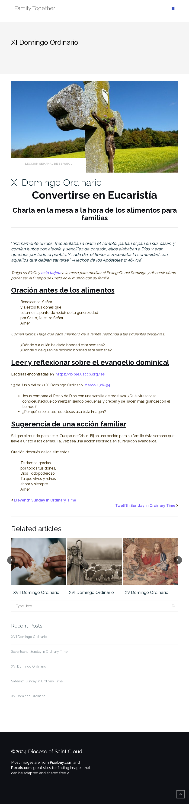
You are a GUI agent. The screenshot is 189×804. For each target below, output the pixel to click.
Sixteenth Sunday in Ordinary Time (37, 681)
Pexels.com (21, 768)
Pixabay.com (61, 762)
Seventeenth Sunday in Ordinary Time (39, 651)
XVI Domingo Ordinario (91, 592)
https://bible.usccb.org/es (80, 374)
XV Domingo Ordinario (146, 592)
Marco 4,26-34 (97, 385)
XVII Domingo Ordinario (36, 592)
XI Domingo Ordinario (56, 182)
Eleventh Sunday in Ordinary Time (45, 500)
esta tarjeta (51, 273)
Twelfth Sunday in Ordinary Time (145, 505)
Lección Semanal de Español (48, 163)
